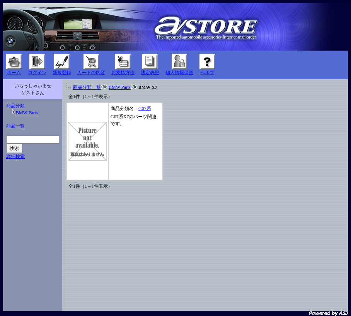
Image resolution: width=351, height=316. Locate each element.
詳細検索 (15, 156)
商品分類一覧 (87, 87)
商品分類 (15, 106)
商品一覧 (15, 126)
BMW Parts (27, 113)
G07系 (144, 108)
